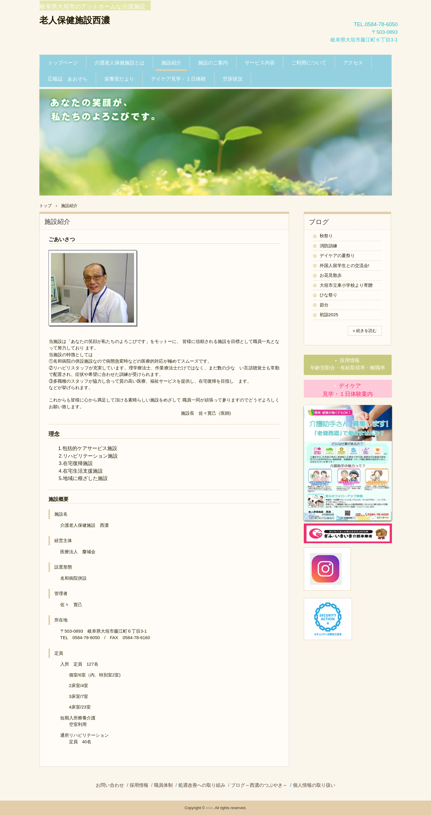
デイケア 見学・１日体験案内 (357, 390)
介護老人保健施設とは (120, 63)
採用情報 (139, 785)
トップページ (63, 63)
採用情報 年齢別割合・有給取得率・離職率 (351, 364)
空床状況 (233, 79)
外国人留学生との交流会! (344, 265)
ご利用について (308, 63)
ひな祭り (328, 294)
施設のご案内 (213, 63)
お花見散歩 (331, 275)
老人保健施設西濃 (74, 20)
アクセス (353, 63)
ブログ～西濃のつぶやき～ (259, 785)
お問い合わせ (110, 785)
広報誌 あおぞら (68, 79)
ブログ (319, 222)
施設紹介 (171, 63)
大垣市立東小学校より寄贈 (346, 285)
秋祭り (326, 235)
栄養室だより (119, 79)
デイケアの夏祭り (337, 255)
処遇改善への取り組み (201, 785)
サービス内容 (260, 63)
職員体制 (163, 785)
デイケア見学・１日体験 (178, 79)
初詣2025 (329, 314)
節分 (324, 304)
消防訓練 (328, 245)
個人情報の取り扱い (314, 785)
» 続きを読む (365, 330)
